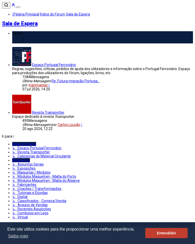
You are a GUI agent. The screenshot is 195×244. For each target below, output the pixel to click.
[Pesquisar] (6, 5)
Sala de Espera (20, 24)
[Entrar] (13, 6)
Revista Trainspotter (48, 112)
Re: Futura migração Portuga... (76, 81)
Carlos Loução (69, 125)
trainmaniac (38, 85)
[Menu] (18, 7)
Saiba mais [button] (18, 236)
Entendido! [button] (166, 233)
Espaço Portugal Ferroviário (54, 65)
